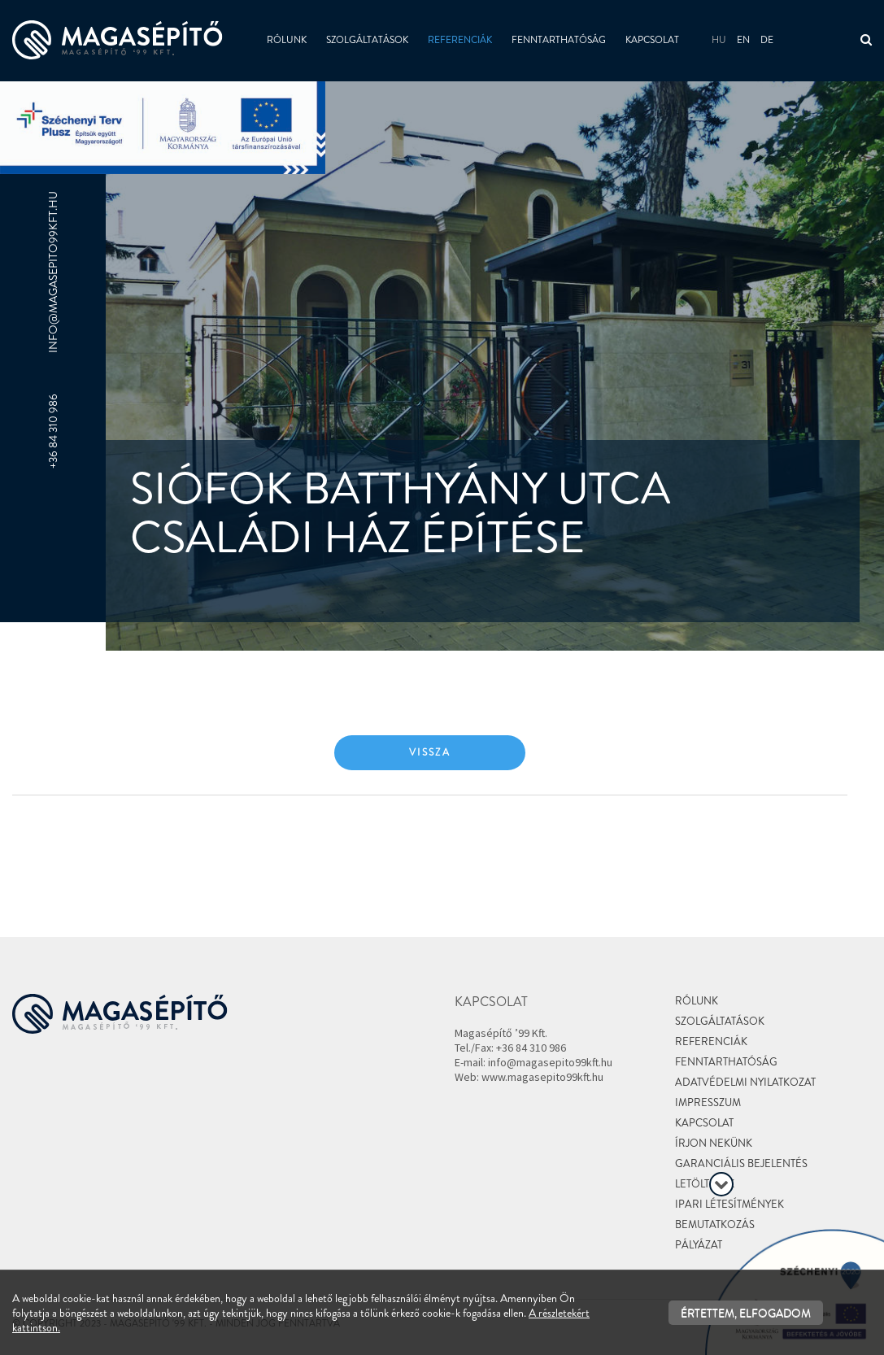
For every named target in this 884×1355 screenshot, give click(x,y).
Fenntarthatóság (559, 40)
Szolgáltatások (367, 40)
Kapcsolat (652, 40)
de (766, 40)
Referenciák (460, 40)
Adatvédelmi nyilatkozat (745, 1082)
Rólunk (287, 40)
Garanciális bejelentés (741, 1163)
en (743, 40)
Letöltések (704, 1184)
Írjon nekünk (713, 1143)
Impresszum (708, 1102)
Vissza (430, 752)
